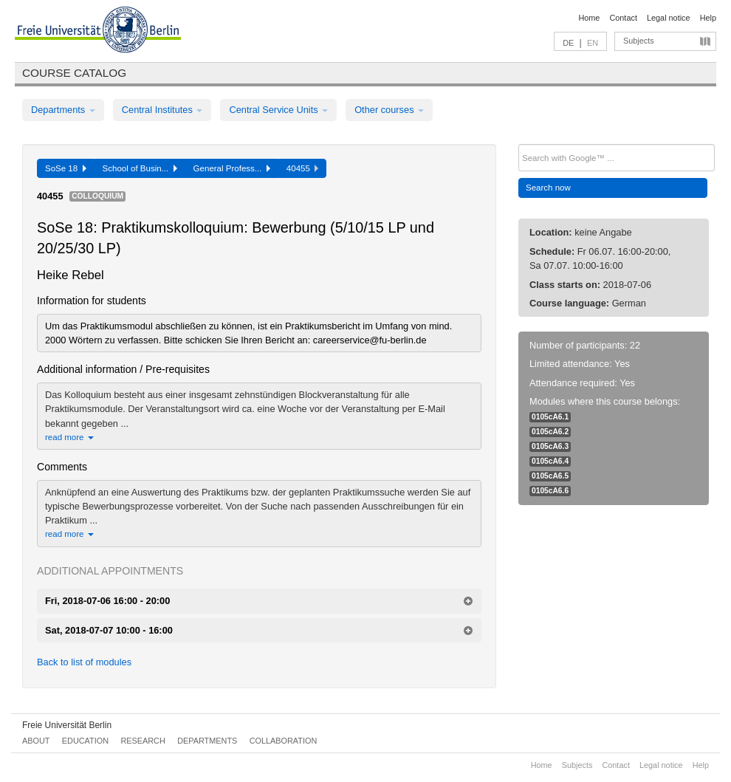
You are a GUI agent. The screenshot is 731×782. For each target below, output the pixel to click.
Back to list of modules (84, 662)
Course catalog (74, 72)
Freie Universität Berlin (66, 725)
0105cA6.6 (550, 491)
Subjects (638, 40)
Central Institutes (162, 109)
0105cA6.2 (550, 432)
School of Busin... (140, 168)
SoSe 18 (65, 168)
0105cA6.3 (550, 446)
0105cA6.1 (550, 417)
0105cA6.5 (550, 476)
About (35, 740)
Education (85, 740)
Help (708, 17)
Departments (63, 109)
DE (568, 42)
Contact (622, 17)
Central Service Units (278, 109)
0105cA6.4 (550, 461)
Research (142, 740)
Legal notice (668, 17)
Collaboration (284, 740)
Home (589, 17)
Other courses (389, 109)
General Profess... (231, 168)
